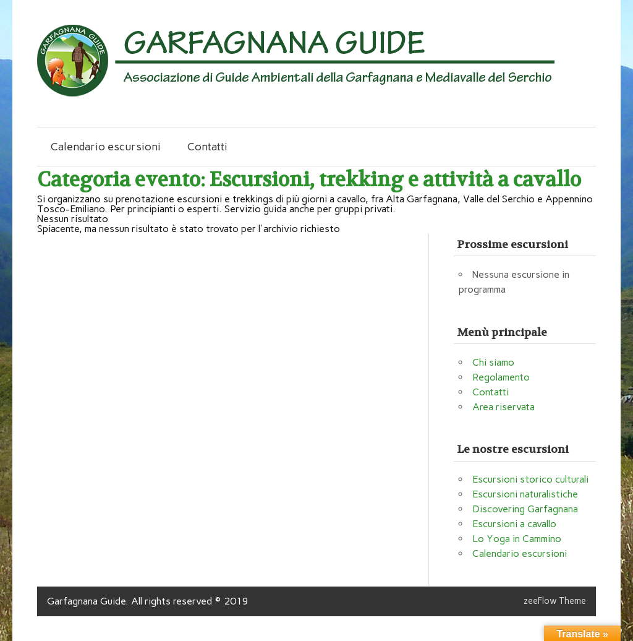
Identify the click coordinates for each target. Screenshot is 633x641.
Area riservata (503, 407)
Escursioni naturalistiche (525, 494)
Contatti (207, 146)
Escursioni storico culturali (530, 479)
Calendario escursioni (106, 146)
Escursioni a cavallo (514, 524)
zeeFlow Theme (555, 600)
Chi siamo (493, 362)
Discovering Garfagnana (525, 509)
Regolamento (501, 377)
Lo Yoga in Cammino (516, 538)
